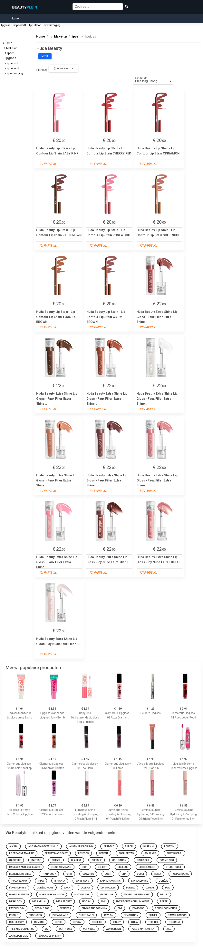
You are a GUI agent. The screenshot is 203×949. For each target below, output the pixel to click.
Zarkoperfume (18, 935)
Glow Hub (88, 874)
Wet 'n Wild (65, 929)
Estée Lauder (147, 867)
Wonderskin (113, 929)
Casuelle (15, 860)
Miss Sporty (64, 901)
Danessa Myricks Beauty (24, 867)
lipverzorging (52, 25)
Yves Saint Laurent (143, 929)
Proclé (13, 915)
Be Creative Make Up (21, 853)
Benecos (83, 853)
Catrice (36, 860)
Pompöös (138, 908)
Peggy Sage (42, 908)
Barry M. (169, 846)
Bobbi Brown (126, 853)
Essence (123, 867)
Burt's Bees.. (174, 853)
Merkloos (15, 901)
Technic (153, 922)
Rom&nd (39, 922)
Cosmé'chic (167, 860)
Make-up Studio (19, 894)
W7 (46, 929)
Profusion (35, 915)
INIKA (41, 880)
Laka (67, 887)
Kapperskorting (110, 880)
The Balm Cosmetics (21, 929)
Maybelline (106, 894)
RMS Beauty (16, 922)
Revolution (131, 915)
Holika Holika (180, 874)
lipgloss (6, 25)
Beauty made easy (56, 853)
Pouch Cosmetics (166, 908)
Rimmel (153, 915)
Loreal (130, 887)
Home (15, 18)
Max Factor (81, 894)
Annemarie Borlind (81, 846)
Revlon (108, 915)
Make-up (12, 48)
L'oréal (163, 880)
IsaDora (59, 880)
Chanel (56, 860)
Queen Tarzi (86, 915)
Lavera (85, 887)
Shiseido (97, 922)
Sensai (77, 922)
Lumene (150, 887)
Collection (119, 860)
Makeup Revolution (51, 894)
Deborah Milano (61, 867)
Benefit (103, 853)
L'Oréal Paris (139, 880)
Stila (134, 922)
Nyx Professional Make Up (133, 901)
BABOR (129, 846)
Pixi (120, 908)
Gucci (140, 874)
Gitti (69, 874)
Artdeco (108, 846)
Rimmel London (177, 915)
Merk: (45, 56)
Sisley (117, 922)
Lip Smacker (108, 887)
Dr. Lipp (102, 867)
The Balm (174, 922)
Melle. (164, 894)
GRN (124, 874)
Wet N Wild (89, 929)
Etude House (174, 867)
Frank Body (49, 874)
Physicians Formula (94, 908)
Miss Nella (39, 901)
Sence (58, 922)
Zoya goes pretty (49, 935)
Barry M (148, 846)
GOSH (108, 874)
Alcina (13, 846)
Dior (84, 867)
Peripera (65, 908)
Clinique (97, 860)
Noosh (86, 901)
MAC (167, 887)
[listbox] (153, 81)
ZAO (168, 929)
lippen (11, 53)
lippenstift (19, 25)
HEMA (157, 874)
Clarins (76, 860)
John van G (83, 880)
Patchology (16, 908)
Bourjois (150, 853)
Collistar (143, 860)
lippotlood (35, 25)
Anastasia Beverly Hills (43, 846)
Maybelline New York (137, 894)
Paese (164, 901)
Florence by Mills (20, 874)
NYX (103, 901)
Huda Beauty (63, 68)
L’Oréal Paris (45, 887)
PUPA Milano (60, 915)
